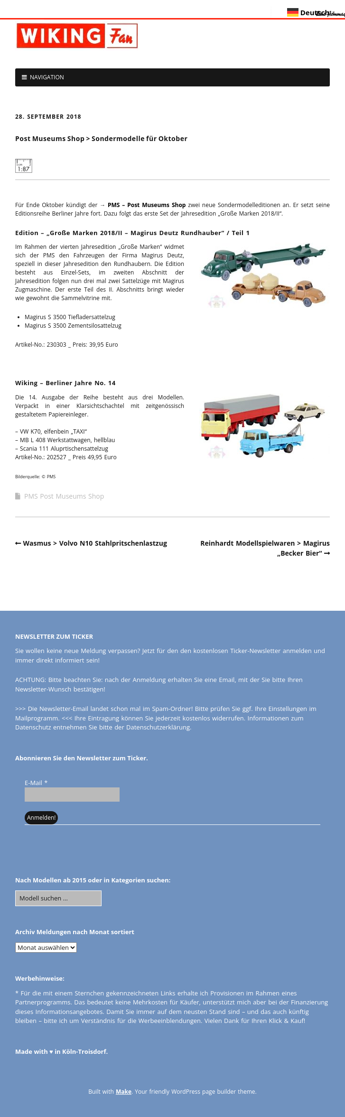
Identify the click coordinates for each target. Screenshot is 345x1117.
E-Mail (36, 782)
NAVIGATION (47, 77)
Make (123, 1092)
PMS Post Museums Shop (64, 496)
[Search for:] (58, 898)
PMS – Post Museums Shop (147, 205)
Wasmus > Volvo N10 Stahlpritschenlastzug (95, 543)
